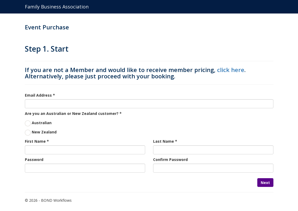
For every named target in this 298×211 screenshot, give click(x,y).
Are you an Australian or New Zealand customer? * (73, 113)
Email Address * (40, 95)
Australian (42, 122)
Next (265, 182)
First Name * (37, 141)
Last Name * (165, 141)
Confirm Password (170, 159)
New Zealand (44, 131)
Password (34, 159)
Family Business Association (57, 6)
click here (230, 70)
